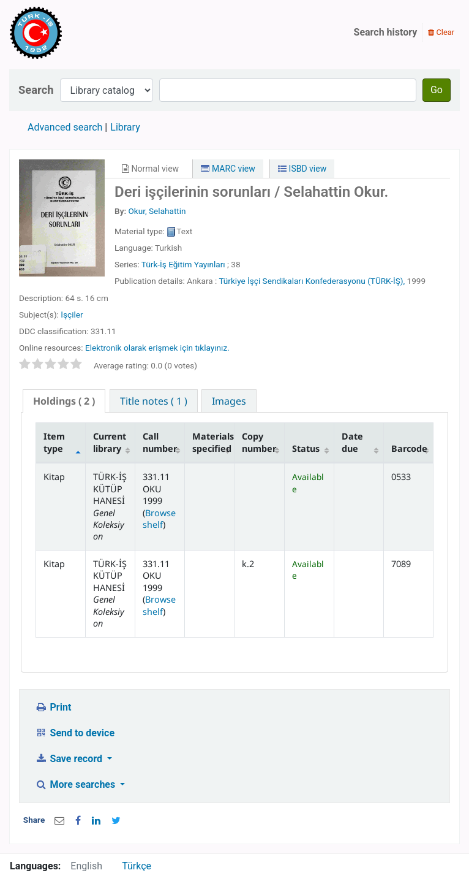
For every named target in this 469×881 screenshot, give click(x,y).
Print (53, 707)
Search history (386, 32)
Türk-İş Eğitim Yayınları (183, 264)
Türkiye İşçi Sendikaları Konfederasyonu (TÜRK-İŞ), (312, 281)
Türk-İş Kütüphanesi (71, 32)
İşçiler (72, 314)
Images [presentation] (229, 401)
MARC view (228, 169)
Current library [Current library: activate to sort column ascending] (109, 442)
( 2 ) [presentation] (64, 401)
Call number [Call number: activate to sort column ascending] (160, 442)
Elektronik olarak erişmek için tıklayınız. (157, 348)
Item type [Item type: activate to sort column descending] (54, 442)
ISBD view (302, 169)
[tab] (64, 401)
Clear (441, 32)
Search (36, 89)
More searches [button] (76, 784)
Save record (70, 759)
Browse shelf (159, 518)
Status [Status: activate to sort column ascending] (306, 448)
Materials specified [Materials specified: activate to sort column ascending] (213, 442)
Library (125, 127)
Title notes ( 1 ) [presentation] (153, 401)
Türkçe (136, 866)
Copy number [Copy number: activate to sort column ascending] (259, 442)
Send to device (74, 733)
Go (436, 90)
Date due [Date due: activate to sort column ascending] (352, 442)
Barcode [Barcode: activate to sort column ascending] (409, 448)
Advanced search (65, 127)
